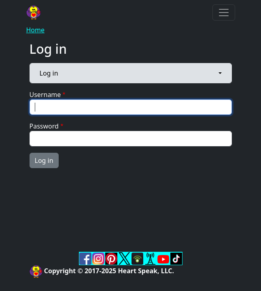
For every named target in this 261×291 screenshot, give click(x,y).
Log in (49, 73)
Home (35, 29)
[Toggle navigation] (223, 12)
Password (44, 126)
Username (45, 94)
